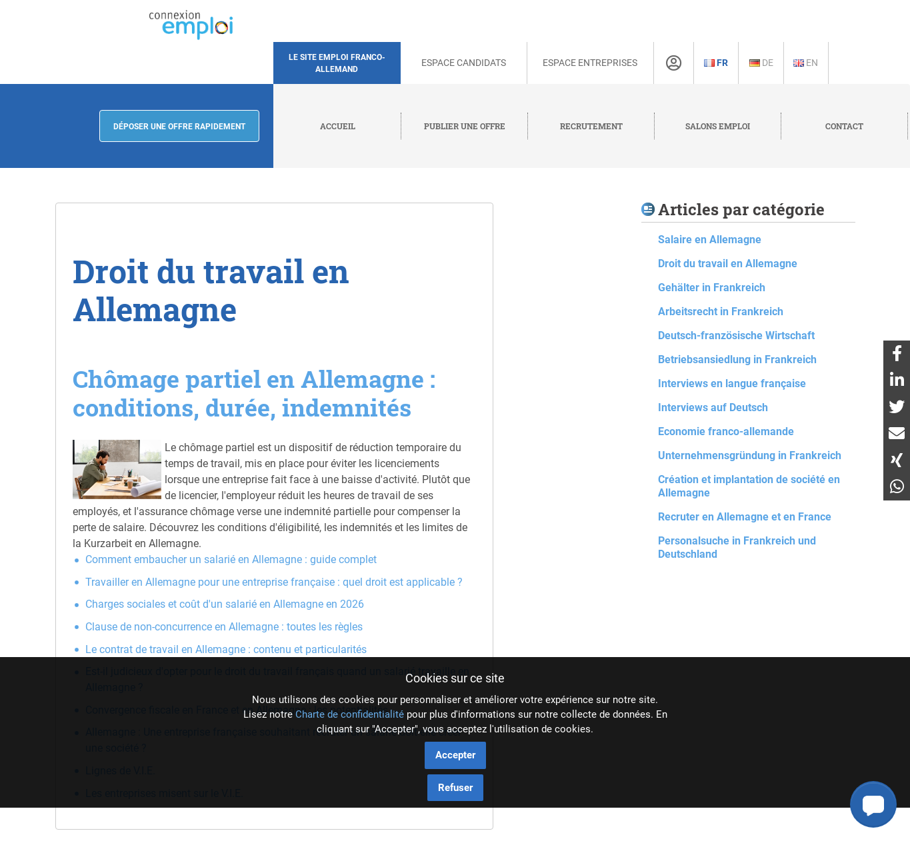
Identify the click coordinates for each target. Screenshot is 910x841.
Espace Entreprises (590, 62)
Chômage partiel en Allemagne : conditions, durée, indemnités (254, 393)
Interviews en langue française (732, 383)
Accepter (455, 755)
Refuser (455, 788)
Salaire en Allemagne (709, 239)
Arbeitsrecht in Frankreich (720, 311)
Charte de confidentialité (349, 714)
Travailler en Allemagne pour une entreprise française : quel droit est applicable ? (274, 582)
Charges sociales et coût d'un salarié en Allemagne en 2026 (224, 604)
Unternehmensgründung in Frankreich (749, 455)
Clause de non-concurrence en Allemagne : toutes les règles (224, 626)
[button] (873, 804)
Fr (716, 62)
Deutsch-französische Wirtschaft (736, 335)
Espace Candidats (463, 62)
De (761, 62)
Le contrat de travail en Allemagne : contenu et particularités (226, 649)
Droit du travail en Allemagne (727, 263)
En (805, 62)
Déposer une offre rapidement (179, 126)
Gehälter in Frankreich (711, 287)
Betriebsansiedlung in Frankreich (737, 359)
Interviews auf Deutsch (713, 407)
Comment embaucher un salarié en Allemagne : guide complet (231, 559)
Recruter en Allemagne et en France (744, 516)
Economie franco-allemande (726, 431)
